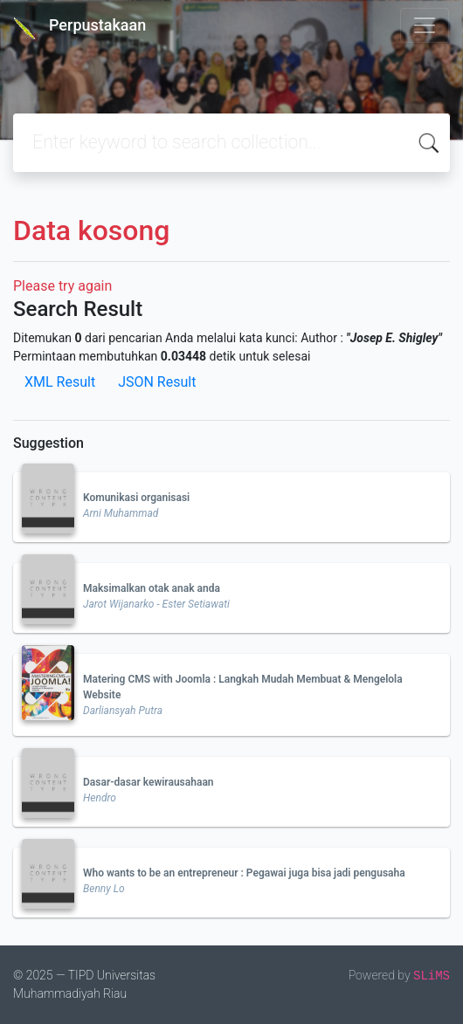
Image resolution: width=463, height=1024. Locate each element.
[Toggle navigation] (424, 25)
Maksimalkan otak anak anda (151, 588)
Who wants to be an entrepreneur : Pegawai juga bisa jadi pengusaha (244, 873)
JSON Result (157, 382)
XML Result (59, 382)
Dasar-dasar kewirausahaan (148, 782)
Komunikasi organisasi (136, 497)
